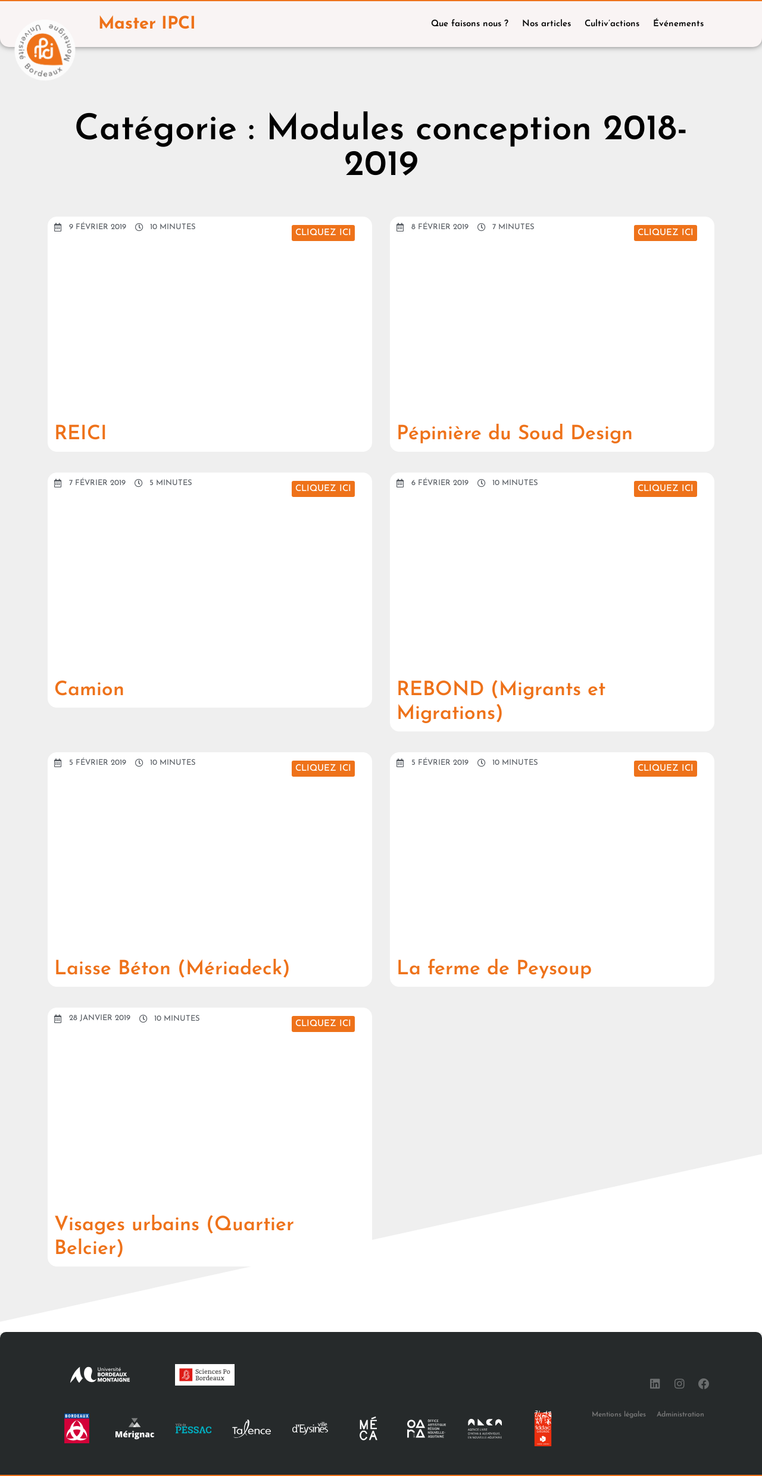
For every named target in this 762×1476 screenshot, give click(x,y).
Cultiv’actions (612, 24)
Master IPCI (150, 24)
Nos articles (546, 24)
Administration (680, 1414)
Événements (678, 24)
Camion (96, 689)
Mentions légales (619, 1414)
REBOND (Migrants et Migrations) (521, 701)
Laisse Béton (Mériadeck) (195, 968)
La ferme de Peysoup (512, 968)
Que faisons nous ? (469, 24)
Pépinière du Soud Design (537, 433)
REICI (86, 433)
